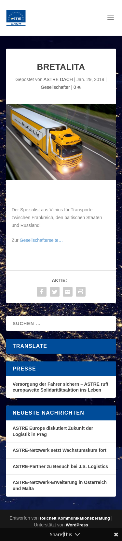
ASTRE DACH (58, 79)
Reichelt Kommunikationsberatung (75, 518)
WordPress (77, 525)
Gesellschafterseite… (41, 240)
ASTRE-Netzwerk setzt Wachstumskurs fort (59, 450)
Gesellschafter (55, 87)
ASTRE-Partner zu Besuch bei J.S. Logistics (60, 466)
